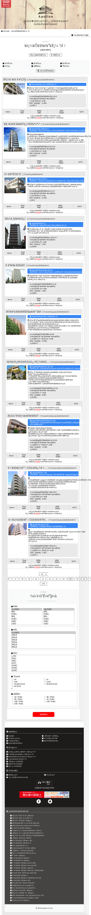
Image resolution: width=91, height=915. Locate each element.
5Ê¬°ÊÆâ (18, 699)
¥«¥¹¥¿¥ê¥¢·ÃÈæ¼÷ (21, 858)
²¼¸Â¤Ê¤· (26, 609)
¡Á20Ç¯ (43, 670)
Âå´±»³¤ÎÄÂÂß (15, 766)
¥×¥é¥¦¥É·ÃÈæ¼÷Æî (21, 880)
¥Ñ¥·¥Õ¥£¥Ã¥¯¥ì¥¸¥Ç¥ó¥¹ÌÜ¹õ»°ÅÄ (28, 895)
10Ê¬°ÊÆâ (18, 701)
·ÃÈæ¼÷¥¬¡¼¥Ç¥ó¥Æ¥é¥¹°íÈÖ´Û (27, 830)
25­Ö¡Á (43, 640)
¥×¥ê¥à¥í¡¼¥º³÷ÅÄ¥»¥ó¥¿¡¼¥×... (27, 467)
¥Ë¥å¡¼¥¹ (12, 775)
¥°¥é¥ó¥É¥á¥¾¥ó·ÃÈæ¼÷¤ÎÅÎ (25, 898)
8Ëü (26, 612)
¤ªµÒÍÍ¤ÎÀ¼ (13, 741)
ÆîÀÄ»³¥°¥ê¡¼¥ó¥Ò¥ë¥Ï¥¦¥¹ (23, 415)
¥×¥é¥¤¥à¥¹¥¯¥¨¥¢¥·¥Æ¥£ (24, 848)
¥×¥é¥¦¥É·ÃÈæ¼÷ (20, 875)
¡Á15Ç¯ (43, 668)
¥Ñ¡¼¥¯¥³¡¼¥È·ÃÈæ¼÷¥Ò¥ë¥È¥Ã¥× (28, 835)
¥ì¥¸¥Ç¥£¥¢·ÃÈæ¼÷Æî (22, 840)
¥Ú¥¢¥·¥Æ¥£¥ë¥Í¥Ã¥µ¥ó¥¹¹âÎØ (23, 311)
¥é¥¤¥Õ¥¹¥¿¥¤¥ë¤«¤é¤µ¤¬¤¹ (22, 757)
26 (77, 579)
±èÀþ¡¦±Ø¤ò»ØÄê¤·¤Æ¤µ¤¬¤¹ (22, 752)
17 (15, 579)
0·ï (87, 35)
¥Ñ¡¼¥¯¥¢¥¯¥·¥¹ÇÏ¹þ (14, 79)
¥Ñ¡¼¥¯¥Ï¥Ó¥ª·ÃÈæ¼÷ (22, 821)
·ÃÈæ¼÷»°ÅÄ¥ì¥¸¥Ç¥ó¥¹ (23, 850)
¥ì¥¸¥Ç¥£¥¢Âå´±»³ (20, 845)
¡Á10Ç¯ (43, 665)
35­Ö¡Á (43, 645)
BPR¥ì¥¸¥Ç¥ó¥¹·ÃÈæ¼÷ (22, 890)
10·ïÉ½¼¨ (9, 63)
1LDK (48, 682)
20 (36, 579)
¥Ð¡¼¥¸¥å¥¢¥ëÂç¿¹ (15, 218)
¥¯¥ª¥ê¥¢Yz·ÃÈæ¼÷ (21, 860)
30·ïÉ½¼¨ (37, 63)
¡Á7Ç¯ (43, 663)
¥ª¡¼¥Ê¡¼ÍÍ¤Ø (50, 738)
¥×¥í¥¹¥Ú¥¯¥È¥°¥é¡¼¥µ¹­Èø (24, 873)
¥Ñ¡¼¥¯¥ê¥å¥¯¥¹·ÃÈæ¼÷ (23, 893)
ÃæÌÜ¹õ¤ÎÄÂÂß (15, 764)
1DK (16, 682)
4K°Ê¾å (17, 686)
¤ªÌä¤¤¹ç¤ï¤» (14, 738)
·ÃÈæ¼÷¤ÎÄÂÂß (15, 761)
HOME (11, 736)
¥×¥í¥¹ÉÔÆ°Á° (12, 174)
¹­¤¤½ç (7, 66)
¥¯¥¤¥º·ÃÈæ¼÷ (19, 855)
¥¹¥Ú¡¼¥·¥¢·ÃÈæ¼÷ (21, 900)
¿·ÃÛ (43, 656)
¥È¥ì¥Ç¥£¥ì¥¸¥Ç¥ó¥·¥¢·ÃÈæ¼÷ (26, 825)
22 (50, 579)
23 (57, 579)
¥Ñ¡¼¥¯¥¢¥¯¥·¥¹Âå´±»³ (22, 818)
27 (84, 579)
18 (22, 579)
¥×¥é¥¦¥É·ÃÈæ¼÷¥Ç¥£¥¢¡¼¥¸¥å (26, 878)
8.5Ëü (26, 614)
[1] (42, 574)
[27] (43, 584)
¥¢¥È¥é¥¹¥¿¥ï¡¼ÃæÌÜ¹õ (23, 885)
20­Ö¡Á (43, 637)
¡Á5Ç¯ (43, 661)
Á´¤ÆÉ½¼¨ (56, 55)
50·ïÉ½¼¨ (66, 63)
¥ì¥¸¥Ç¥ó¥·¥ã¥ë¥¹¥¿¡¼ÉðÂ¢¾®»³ (22, 124)
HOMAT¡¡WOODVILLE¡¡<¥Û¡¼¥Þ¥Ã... (28, 361)
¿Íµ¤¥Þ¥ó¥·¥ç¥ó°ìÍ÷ (17, 759)
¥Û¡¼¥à (6, 31)
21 (43, 579)
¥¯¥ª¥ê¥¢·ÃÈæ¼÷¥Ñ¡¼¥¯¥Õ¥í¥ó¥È (28, 870)
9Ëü (26, 616)
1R (15, 679)
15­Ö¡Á (43, 635)
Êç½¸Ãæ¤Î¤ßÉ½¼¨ (38, 55)
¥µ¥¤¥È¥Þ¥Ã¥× (15, 743)
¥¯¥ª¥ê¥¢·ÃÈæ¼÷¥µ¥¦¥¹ (23, 868)
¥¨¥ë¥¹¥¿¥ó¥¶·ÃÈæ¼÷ (22, 828)
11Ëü (26, 624)
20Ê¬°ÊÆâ (18, 704)
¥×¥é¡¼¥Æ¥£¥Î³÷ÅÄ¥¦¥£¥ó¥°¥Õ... (27, 519)
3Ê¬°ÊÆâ (50, 697)
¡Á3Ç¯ (43, 658)
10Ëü (26, 621)
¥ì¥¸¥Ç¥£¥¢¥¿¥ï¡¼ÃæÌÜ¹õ (24, 888)
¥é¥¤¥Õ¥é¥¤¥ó (51, 741)
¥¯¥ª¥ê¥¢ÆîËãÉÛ (15, 265)
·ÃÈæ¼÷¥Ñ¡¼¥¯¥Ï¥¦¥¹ (22, 838)
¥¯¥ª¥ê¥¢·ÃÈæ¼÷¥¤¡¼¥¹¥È (24, 865)
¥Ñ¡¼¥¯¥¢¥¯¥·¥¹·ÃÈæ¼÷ (23, 816)
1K (47, 679)
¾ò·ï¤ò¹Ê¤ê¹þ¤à (45, 71)
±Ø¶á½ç (37, 66)
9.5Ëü (26, 619)
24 (63, 579)
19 (29, 579)
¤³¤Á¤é (38, 118)
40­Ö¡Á (43, 647)
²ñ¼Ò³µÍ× (50, 775)
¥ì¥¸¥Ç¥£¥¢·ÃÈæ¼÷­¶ (21, 843)
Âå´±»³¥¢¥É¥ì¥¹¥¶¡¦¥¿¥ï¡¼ (24, 853)
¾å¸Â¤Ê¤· (58, 609)
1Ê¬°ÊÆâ (18, 697)
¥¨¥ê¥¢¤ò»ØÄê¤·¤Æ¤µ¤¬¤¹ (21, 754)
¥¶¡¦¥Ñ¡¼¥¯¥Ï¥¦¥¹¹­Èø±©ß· (23, 883)
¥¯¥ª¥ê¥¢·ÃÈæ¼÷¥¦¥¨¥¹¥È (24, 863)
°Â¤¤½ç (65, 66)
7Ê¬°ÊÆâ (50, 699)
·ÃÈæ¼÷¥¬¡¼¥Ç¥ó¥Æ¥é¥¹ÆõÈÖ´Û (27, 833)
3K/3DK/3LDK (51, 684)
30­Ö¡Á (43, 642)
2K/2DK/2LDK (19, 684)
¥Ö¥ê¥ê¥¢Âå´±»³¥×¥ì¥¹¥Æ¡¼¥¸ (26, 823)
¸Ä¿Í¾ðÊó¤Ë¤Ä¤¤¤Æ (18, 777)
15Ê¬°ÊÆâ (50, 701)
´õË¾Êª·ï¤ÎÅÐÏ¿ (51, 736)
